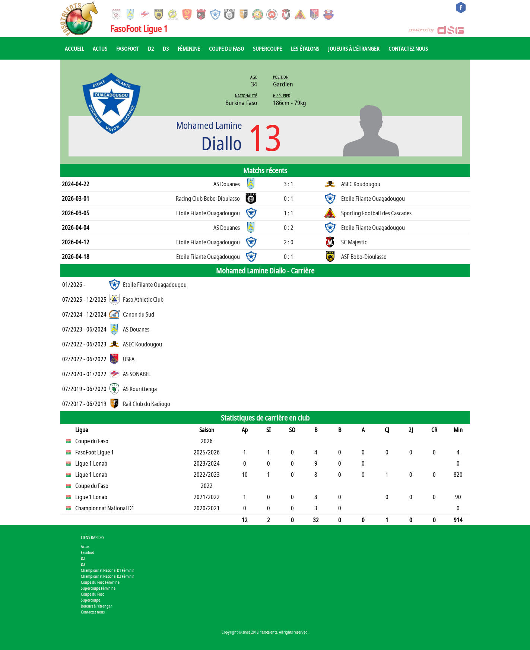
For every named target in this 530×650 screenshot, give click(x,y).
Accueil (74, 48)
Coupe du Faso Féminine (100, 582)
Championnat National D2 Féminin (107, 576)
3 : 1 (288, 184)
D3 (166, 48)
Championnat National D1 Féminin (107, 570)
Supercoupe (267, 48)
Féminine (189, 48)
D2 (151, 48)
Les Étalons (305, 48)
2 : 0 (288, 242)
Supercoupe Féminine (98, 588)
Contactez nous (408, 48)
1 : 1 (288, 213)
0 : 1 (288, 198)
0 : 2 (288, 227)
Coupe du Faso (226, 48)
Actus (100, 48)
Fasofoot (127, 48)
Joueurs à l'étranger (354, 48)
